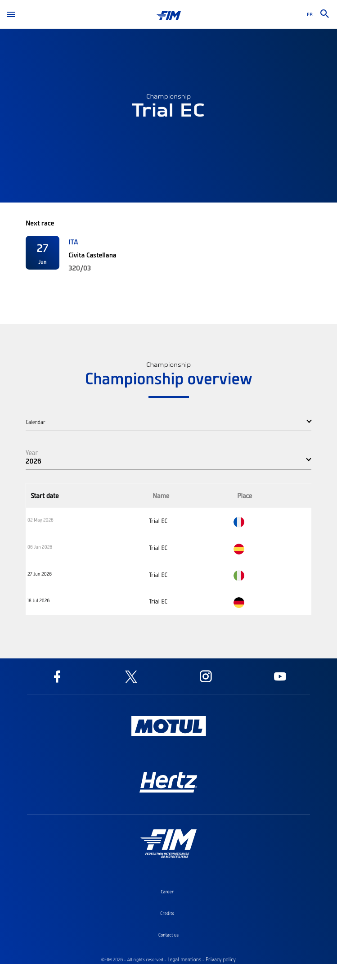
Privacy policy (221, 959)
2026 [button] (33, 460)
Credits (167, 913)
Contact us (168, 935)
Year (32, 452)
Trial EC (158, 521)
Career (167, 891)
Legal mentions (184, 959)
